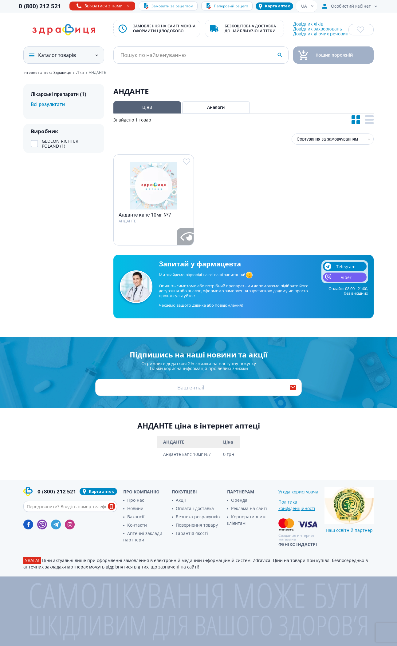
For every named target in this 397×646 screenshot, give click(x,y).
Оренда (239, 500)
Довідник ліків (308, 24)
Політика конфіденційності (296, 505)
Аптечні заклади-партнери (143, 536)
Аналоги (215, 107)
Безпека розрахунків (198, 517)
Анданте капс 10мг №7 (145, 215)
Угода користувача (298, 492)
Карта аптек (277, 6)
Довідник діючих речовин (320, 33)
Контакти (137, 525)
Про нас (135, 500)
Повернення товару (197, 525)
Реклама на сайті (249, 508)
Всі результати (48, 104)
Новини (135, 508)
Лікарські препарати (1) (58, 94)
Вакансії (135, 517)
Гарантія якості (192, 533)
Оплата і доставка (195, 508)
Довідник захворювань (317, 28)
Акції (181, 500)
